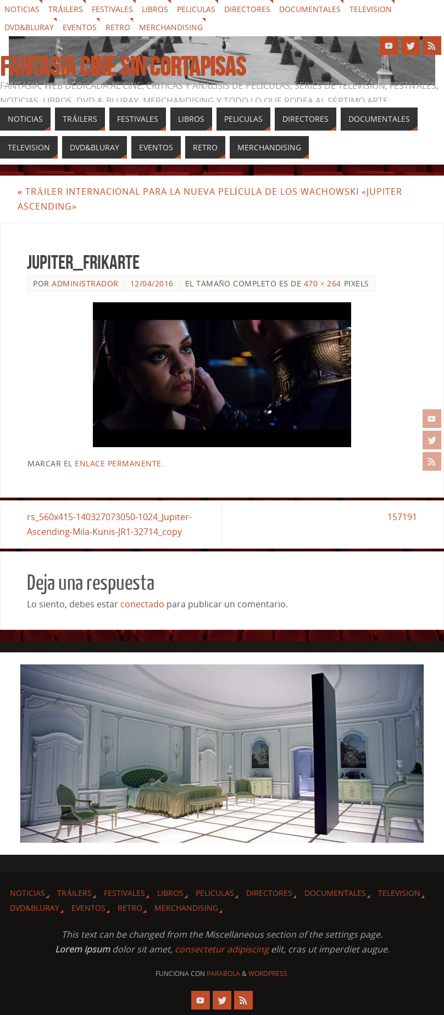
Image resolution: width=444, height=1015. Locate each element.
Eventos (80, 27)
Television (370, 9)
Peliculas (196, 9)
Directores (247, 9)
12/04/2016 (152, 283)
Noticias (22, 9)
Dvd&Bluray (29, 27)
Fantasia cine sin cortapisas (123, 67)
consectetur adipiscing (222, 949)
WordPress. (268, 973)
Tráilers (65, 9)
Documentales (310, 9)
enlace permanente (118, 463)
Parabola (223, 973)
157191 (402, 517)
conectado (142, 604)
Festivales (112, 9)
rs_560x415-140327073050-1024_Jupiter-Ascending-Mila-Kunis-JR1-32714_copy (109, 524)
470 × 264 (322, 283)
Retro (118, 27)
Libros (155, 9)
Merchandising (171, 27)
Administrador (85, 283)
